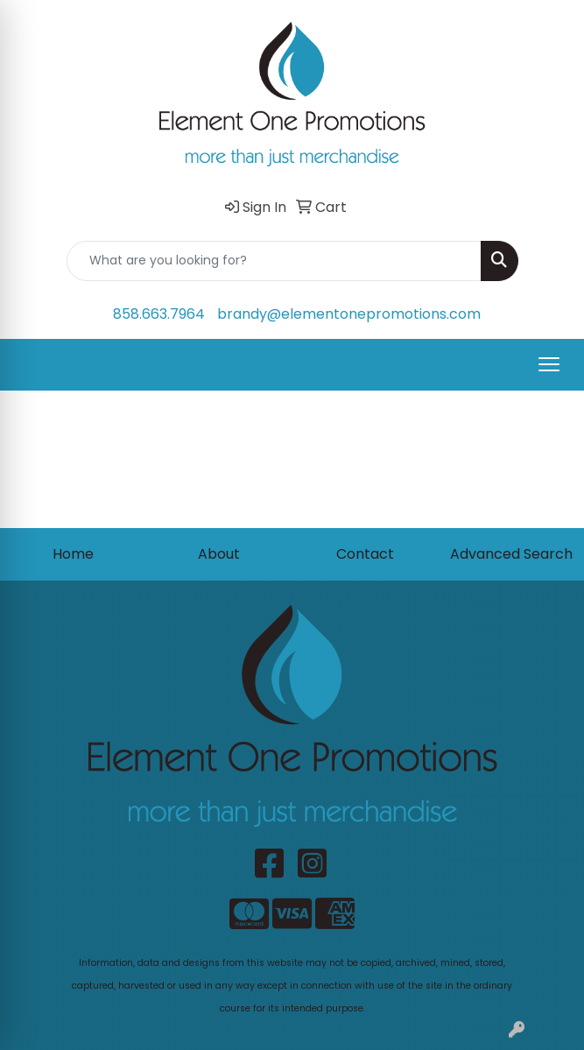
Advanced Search (511, 554)
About (219, 554)
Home (73, 554)
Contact (365, 554)
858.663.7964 (159, 314)
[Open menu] (548, 364)
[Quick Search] (274, 261)
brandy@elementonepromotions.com (349, 314)
